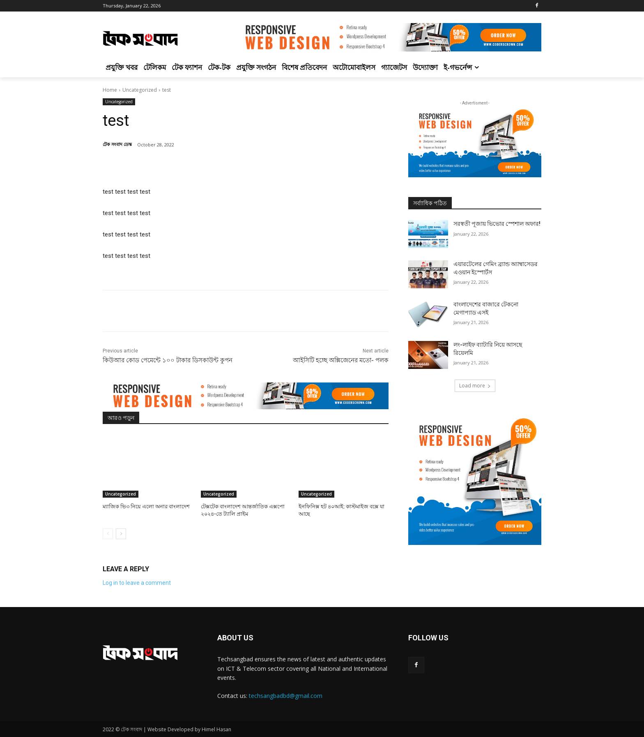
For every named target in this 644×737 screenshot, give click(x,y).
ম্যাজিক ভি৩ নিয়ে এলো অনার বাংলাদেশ (146, 506)
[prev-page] (108, 533)
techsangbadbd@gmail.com (285, 696)
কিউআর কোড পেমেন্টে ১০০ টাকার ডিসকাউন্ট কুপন (167, 360)
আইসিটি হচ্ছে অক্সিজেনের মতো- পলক (341, 360)
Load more (475, 385)
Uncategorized (139, 89)
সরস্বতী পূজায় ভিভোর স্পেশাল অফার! (496, 223)
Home (110, 89)
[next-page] (121, 533)
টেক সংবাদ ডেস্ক (117, 144)
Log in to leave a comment (137, 582)
